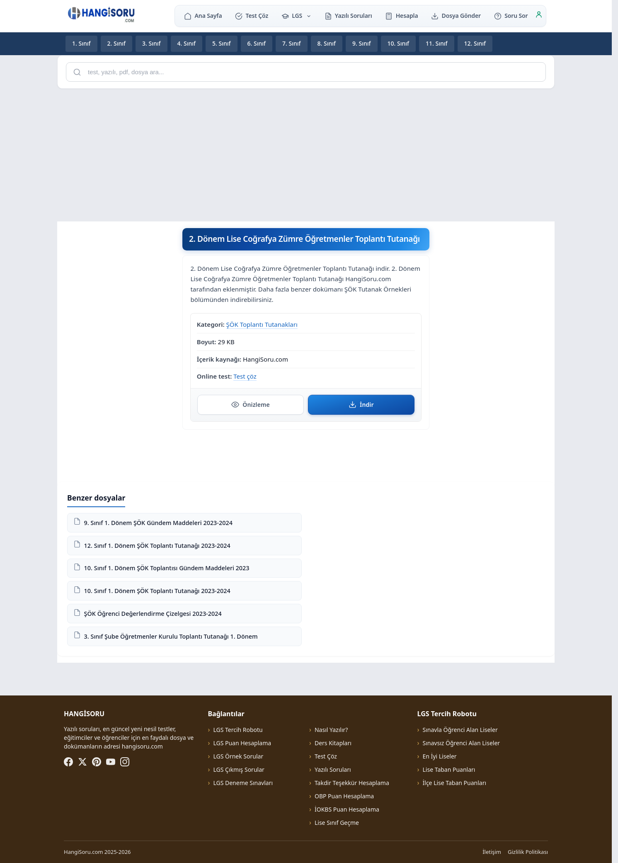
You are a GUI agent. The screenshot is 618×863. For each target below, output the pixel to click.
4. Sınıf (186, 43)
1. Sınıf (81, 43)
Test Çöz (251, 15)
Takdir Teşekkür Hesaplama (352, 783)
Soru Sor (511, 15)
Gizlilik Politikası (528, 852)
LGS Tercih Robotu (237, 730)
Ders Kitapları (333, 743)
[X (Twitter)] (82, 761)
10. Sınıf (399, 43)
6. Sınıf (256, 43)
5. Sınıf (221, 43)
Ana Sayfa (203, 15)
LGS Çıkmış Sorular (238, 769)
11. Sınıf (437, 43)
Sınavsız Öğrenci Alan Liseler (461, 743)
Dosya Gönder (456, 15)
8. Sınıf (326, 43)
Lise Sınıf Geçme (337, 823)
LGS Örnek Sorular (238, 756)
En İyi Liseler (440, 756)
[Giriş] (539, 15)
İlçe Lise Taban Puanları (455, 783)
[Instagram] (124, 761)
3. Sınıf (151, 43)
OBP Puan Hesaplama (344, 796)
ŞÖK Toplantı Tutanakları (262, 324)
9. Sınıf (361, 43)
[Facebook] (68, 761)
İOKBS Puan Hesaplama (347, 809)
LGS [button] (296, 15)
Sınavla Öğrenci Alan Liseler (460, 730)
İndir (361, 404)
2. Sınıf (116, 43)
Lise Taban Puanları (449, 769)
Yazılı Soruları (348, 15)
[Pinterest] (96, 761)
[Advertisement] (306, 153)
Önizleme (250, 404)
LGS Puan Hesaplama (242, 743)
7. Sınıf (291, 43)
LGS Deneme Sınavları (243, 783)
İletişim (491, 852)
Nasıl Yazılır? (331, 730)
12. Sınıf (475, 43)
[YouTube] (110, 761)
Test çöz (244, 376)
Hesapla (401, 15)
